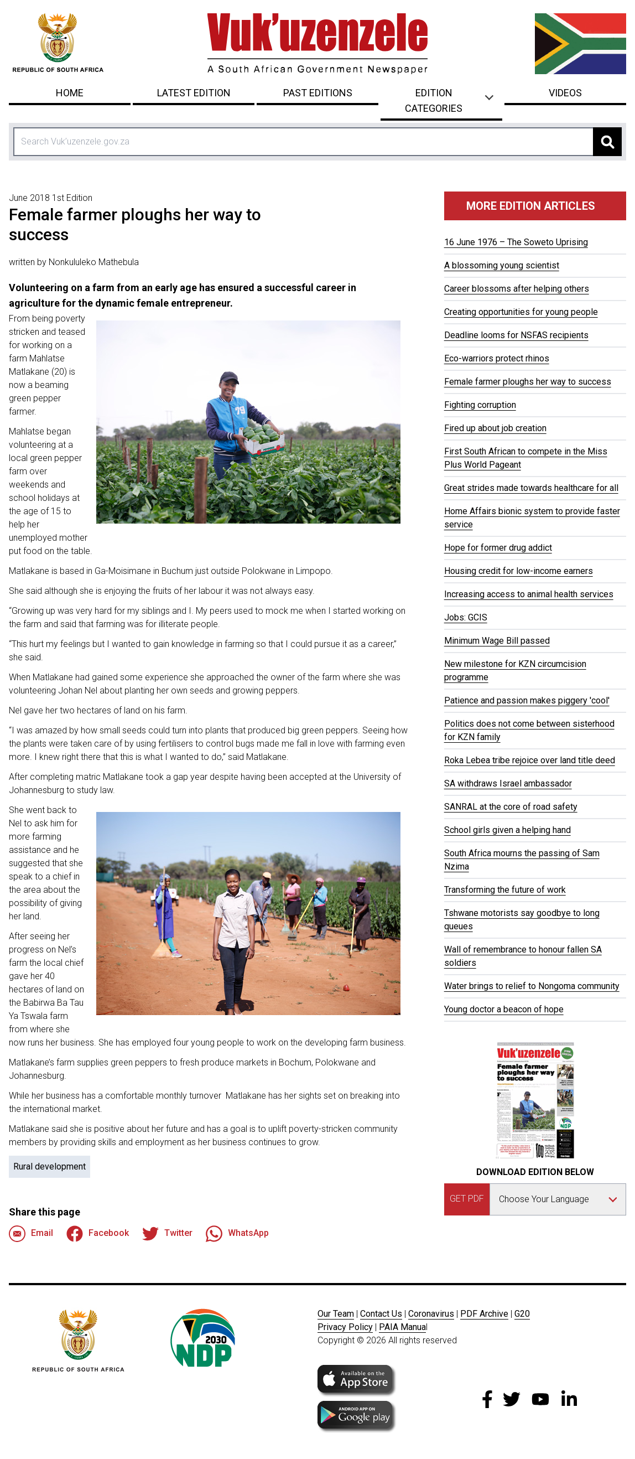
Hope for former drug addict (498, 547)
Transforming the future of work (505, 889)
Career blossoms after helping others (516, 288)
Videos (565, 93)
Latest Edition (194, 93)
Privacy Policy (345, 1327)
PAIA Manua (402, 1327)
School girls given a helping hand (507, 830)
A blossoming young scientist (501, 265)
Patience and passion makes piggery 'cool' (527, 700)
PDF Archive (484, 1313)
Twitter (167, 1233)
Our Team (336, 1313)
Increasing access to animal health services (528, 594)
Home (70, 93)
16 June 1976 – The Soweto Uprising (516, 242)
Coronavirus (431, 1313)
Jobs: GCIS (465, 617)
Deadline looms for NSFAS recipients (516, 335)
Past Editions (317, 93)
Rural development (49, 1166)
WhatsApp (237, 1233)
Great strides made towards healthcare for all (531, 488)
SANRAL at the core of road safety (510, 806)
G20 (522, 1313)
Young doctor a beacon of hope (504, 1009)
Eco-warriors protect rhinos (496, 358)
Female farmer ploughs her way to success (527, 381)
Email (31, 1233)
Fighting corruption (480, 405)
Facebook (97, 1233)
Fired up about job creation (495, 428)
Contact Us (381, 1313)
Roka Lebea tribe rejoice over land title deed (529, 760)
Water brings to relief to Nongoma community (532, 986)
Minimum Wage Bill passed (497, 640)
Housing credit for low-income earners (518, 571)
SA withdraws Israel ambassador (508, 783)
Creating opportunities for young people (521, 312)
